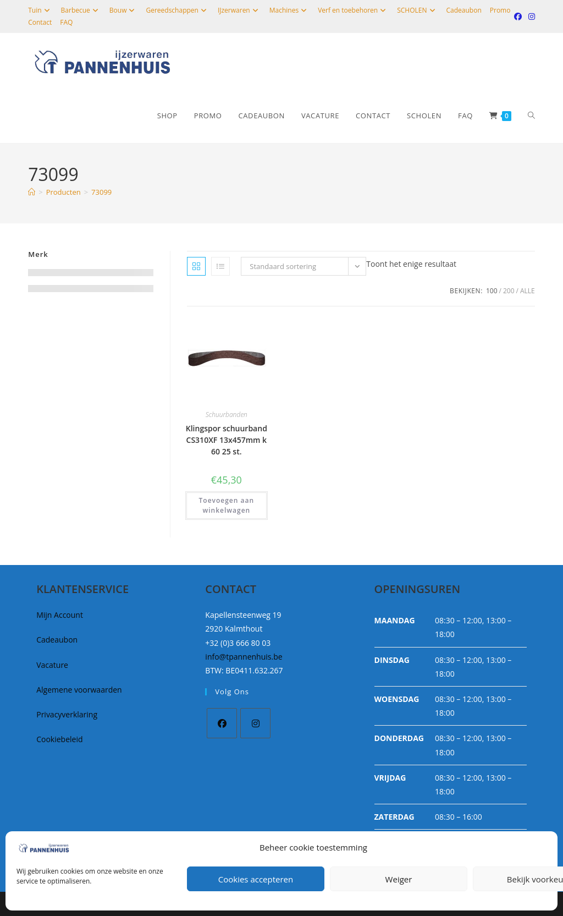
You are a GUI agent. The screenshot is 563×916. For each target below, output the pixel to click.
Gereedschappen (177, 10)
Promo (500, 10)
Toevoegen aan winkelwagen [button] (227, 505)
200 (509, 290)
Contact (40, 22)
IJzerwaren (239, 10)
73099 (101, 192)
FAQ (66, 22)
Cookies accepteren (255, 879)
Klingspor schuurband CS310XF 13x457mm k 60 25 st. (226, 440)
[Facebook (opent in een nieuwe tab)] (518, 16)
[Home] (31, 192)
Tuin (40, 10)
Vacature (52, 665)
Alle (527, 290)
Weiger (398, 879)
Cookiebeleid (59, 739)
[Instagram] (255, 723)
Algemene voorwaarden (79, 689)
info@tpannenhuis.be (243, 656)
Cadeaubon (464, 10)
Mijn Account (59, 615)
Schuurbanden (226, 414)
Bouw (123, 10)
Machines (289, 10)
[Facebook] (222, 723)
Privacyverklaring (66, 714)
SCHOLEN (417, 10)
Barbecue (81, 10)
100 (492, 290)
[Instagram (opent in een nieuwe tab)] (530, 16)
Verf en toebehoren (353, 10)
